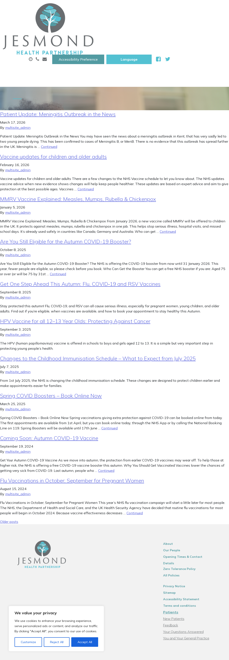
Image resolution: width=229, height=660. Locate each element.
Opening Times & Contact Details (192, 524)
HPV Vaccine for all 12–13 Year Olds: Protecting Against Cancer (75, 288)
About (70, 21)
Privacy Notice (178, 548)
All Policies (175, 537)
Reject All (56, 642)
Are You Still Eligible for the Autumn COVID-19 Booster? (65, 209)
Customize (28, 642)
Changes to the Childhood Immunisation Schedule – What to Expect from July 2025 (98, 326)
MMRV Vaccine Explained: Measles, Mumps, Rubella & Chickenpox (78, 166)
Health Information (117, 36)
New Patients (74, 36)
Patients (175, 574)
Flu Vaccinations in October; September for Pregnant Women (72, 448)
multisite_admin (18, 95)
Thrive (216, 653)
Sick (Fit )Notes (182, 21)
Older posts (9, 489)
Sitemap (173, 554)
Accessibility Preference (134, 8)
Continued (49, 114)
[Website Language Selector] (185, 8)
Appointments (106, 21)
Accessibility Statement (185, 561)
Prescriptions (145, 21)
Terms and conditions (183, 567)
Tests (212, 21)
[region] (56, 628)
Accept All (85, 642)
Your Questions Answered (187, 593)
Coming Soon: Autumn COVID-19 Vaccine (49, 405)
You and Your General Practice (190, 600)
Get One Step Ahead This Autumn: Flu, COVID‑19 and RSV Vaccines (80, 251)
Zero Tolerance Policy (183, 531)
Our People (175, 518)
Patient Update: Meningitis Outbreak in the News (58, 81)
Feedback (174, 587)
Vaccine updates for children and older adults (53, 124)
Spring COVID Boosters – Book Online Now (51, 363)
